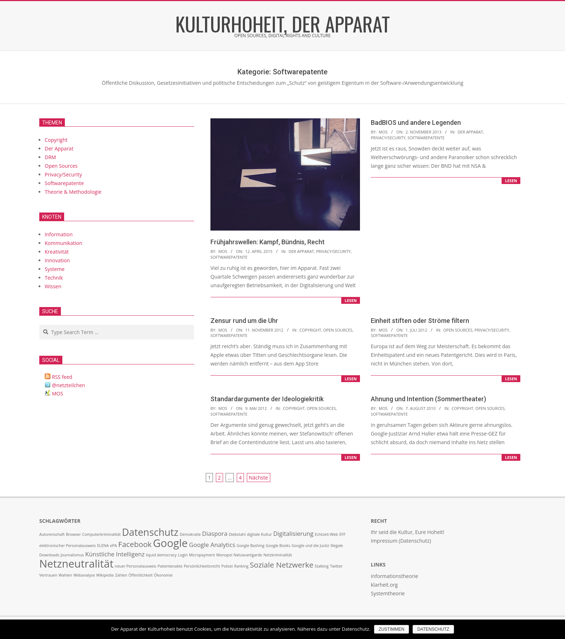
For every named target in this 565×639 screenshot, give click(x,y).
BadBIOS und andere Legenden (416, 122)
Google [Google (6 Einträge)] (170, 543)
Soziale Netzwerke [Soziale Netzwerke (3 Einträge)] (281, 565)
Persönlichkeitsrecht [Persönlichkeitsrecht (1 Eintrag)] (202, 566)
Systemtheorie (388, 593)
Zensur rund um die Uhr (244, 320)
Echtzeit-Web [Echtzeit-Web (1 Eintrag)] (326, 534)
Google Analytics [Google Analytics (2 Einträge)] (212, 544)
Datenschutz (433, 629)
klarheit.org (384, 584)
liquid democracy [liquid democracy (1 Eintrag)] (161, 554)
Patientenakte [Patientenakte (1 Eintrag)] (169, 566)
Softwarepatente (229, 257)
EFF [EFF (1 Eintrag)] (342, 534)
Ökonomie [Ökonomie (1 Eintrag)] (163, 575)
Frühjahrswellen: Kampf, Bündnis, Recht (267, 242)
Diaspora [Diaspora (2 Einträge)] (214, 533)
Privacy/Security (333, 251)
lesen (350, 300)
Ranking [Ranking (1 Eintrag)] (241, 566)
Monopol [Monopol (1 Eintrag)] (224, 554)
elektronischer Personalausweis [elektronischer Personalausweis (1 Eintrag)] (67, 545)
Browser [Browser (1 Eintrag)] (73, 534)
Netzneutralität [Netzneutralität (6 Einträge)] (76, 563)
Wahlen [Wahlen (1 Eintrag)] (65, 575)
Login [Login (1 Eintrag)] (183, 554)
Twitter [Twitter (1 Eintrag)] (336, 566)
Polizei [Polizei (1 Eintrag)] (227, 566)
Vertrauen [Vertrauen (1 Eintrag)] (48, 575)
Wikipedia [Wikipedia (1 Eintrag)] (105, 575)
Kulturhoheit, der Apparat (282, 23)
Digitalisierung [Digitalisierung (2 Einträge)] (293, 533)
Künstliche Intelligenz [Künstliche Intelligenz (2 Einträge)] (114, 554)
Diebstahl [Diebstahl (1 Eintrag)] (237, 534)
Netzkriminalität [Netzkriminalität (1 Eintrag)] (277, 554)
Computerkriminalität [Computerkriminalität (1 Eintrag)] (101, 534)
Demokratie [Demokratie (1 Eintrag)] (190, 534)
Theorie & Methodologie (73, 191)
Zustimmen (391, 629)
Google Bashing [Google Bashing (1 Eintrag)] (250, 545)
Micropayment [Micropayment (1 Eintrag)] (202, 554)
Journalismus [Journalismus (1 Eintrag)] (72, 554)
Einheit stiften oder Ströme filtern (420, 320)
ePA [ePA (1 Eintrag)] (113, 545)
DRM (50, 157)
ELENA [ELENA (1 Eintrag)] (102, 545)
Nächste (258, 477)
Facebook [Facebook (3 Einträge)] (135, 544)
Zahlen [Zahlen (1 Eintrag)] (121, 575)
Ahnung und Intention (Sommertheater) (428, 399)
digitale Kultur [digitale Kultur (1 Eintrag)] (259, 534)
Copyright (310, 330)
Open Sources (337, 330)
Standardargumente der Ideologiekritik (267, 399)
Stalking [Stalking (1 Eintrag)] (322, 566)
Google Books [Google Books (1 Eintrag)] (278, 545)
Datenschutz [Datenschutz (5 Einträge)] (150, 532)
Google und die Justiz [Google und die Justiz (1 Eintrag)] (310, 545)
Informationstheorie (394, 576)
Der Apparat (301, 251)
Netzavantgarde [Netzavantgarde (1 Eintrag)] (247, 554)
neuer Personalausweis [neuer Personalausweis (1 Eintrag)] (135, 566)
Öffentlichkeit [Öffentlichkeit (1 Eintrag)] (141, 575)
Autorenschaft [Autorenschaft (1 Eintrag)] (51, 534)
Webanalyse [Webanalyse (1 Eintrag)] (84, 575)
